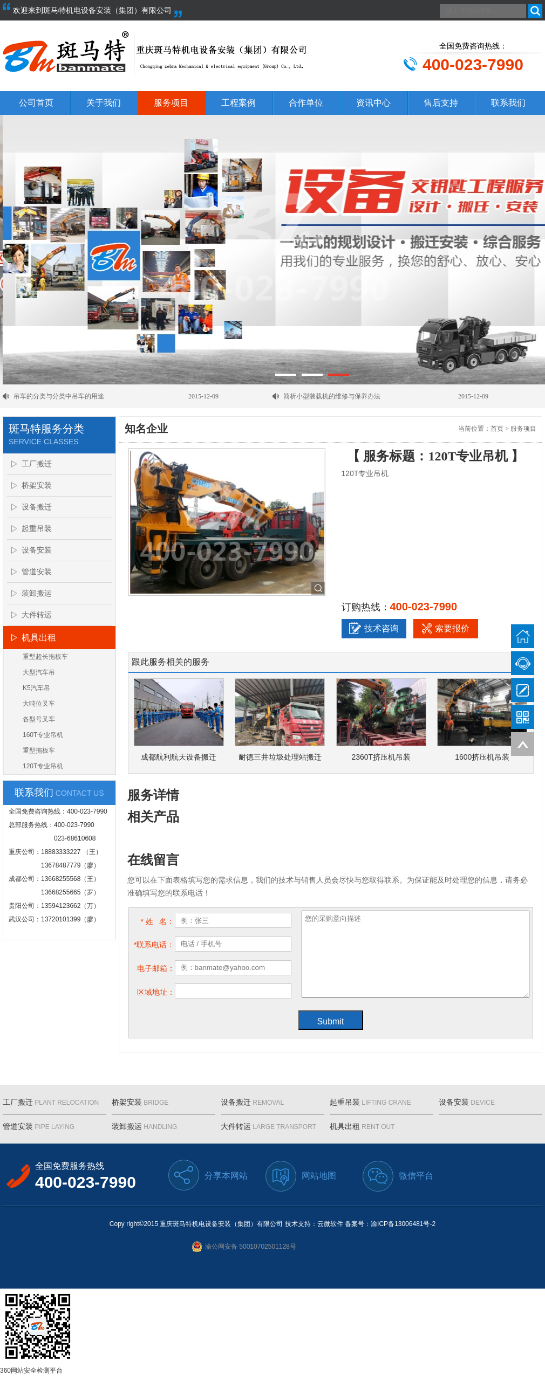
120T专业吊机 (43, 766)
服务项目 (171, 102)
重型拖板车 (39, 750)
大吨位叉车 (39, 703)
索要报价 (445, 628)
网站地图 (300, 1176)
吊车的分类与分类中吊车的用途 (58, 396)
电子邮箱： (156, 968)
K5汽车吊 (36, 688)
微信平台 (398, 1176)
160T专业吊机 (43, 735)
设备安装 (37, 550)
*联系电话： (154, 944)
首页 (497, 428)
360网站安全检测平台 (31, 1370)
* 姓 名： (157, 921)
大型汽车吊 (39, 672)
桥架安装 (37, 485)
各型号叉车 (39, 719)
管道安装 (37, 571)
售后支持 (441, 102)
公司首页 (36, 102)
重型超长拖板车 (45, 656)
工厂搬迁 (37, 463)
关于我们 (103, 102)
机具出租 (39, 637)
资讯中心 (373, 102)
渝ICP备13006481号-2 (403, 1224)
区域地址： (156, 992)
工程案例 (238, 102)
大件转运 (37, 614)
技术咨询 (374, 628)
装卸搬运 (37, 593)
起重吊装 (37, 528)
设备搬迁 (37, 506)
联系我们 (508, 102)
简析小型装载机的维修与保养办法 (331, 396)
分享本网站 (208, 1175)
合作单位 (306, 102)
